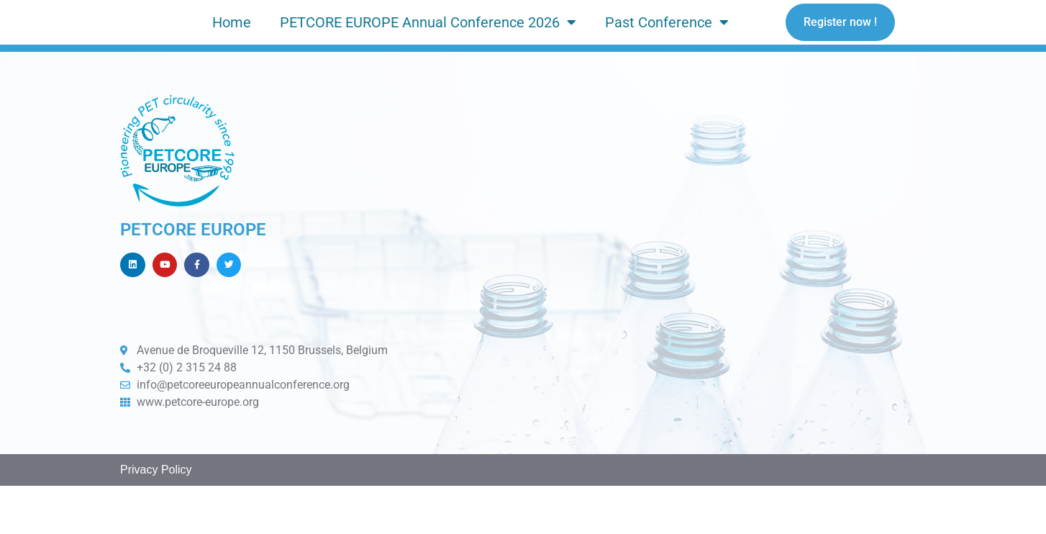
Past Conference (667, 44)
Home (231, 44)
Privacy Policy (156, 518)
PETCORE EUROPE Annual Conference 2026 (428, 44)
